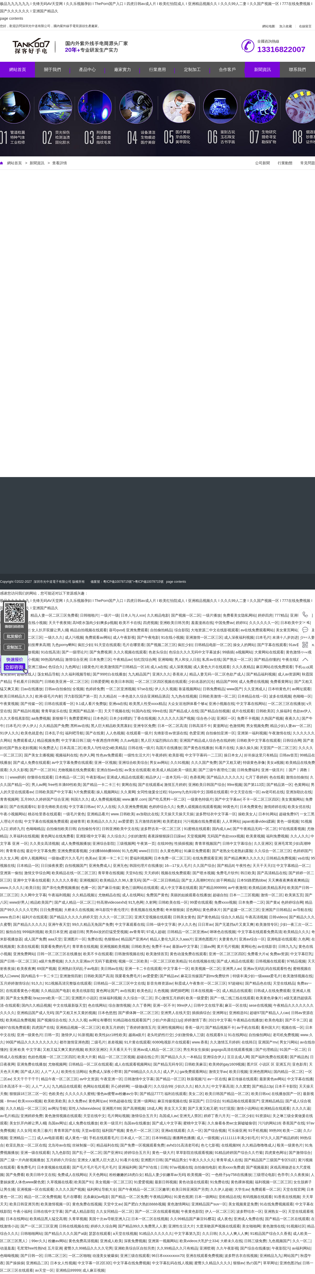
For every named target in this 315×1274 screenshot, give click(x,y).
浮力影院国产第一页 (80, 696)
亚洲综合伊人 (214, 1057)
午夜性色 (243, 865)
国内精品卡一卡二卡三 (39, 976)
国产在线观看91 (22, 807)
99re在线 (159, 711)
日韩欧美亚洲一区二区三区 (66, 681)
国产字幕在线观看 (272, 645)
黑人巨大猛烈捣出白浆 (159, 740)
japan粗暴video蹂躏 (258, 821)
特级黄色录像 (254, 762)
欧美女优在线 (299, 807)
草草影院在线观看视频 (194, 1152)
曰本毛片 (263, 637)
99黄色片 (230, 807)
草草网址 (270, 1263)
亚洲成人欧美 (111, 1241)
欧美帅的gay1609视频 (227, 1064)
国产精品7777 (151, 1094)
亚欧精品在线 (230, 1197)
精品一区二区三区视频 (116, 1057)
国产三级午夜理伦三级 (216, 770)
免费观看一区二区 (266, 1189)
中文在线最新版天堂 (69, 1005)
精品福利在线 (107, 1145)
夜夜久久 (292, 718)
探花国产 (196, 1101)
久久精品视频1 (84, 895)
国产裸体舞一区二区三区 (138, 1013)
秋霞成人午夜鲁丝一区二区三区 (200, 983)
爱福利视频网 (141, 858)
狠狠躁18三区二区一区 (28, 1094)
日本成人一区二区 (135, 1138)
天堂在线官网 (294, 1189)
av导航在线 (302, 910)
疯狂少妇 (85, 645)
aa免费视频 (41, 718)
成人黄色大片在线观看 (211, 667)
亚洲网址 (219, 1013)
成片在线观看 (243, 711)
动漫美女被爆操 (105, 1255)
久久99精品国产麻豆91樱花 (192, 1219)
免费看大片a (257, 954)
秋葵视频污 (196, 1079)
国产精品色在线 (258, 983)
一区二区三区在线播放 (286, 704)
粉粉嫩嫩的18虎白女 (126, 1175)
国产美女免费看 (19, 998)
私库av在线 (211, 659)
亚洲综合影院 (103, 843)
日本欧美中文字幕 (295, 623)
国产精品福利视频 (261, 674)
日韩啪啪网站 (31, 1233)
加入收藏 (285, 26)
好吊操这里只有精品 (260, 755)
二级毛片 (98, 1042)
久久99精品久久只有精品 (177, 1248)
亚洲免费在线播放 (31, 1064)
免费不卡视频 (248, 718)
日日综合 (213, 1101)
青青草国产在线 (67, 1130)
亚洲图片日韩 (152, 1160)
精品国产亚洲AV (134, 939)
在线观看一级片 (139, 733)
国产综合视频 (215, 1130)
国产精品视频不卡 (220, 1027)
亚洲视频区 (89, 880)
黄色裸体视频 (242, 1182)
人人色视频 (115, 733)
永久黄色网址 (171, 851)
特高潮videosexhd (111, 902)
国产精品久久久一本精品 (181, 1057)
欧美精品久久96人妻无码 (120, 880)
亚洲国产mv (268, 1042)
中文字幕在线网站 (251, 704)
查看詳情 (59, 163)
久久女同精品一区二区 (114, 1211)
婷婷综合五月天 (137, 1152)
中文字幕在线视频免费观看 (46, 821)
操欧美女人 (247, 814)
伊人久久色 (187, 924)
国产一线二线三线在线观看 (232, 998)
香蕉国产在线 (293, 1123)
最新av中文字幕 (185, 946)
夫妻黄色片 (228, 939)
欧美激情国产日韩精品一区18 (124, 667)
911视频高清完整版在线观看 (68, 983)
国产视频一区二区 (186, 615)
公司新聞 (262, 163)
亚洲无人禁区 (191, 1116)
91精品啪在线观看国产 (131, 1020)
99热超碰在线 (120, 1101)
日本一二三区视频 (244, 895)
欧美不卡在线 (130, 623)
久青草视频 (78, 1219)
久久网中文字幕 (33, 895)
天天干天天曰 (264, 865)
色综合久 (55, 667)
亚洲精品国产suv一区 (209, 1204)
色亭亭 (282, 1175)
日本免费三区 (100, 659)
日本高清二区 (71, 748)
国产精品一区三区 (170, 1079)
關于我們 (57, 70)
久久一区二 (301, 1241)
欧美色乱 (144, 991)
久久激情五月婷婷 (224, 1042)
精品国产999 (226, 681)
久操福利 (283, 711)
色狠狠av (111, 939)
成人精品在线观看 (236, 991)
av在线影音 (267, 946)
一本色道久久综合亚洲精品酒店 (143, 696)
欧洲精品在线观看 (275, 1108)
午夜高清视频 (256, 917)
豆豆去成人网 (238, 1057)
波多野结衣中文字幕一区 (216, 814)
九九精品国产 (139, 674)
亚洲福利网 (127, 1167)
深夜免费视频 (135, 1241)
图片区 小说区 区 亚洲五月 (268, 1064)
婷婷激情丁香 (195, 1020)
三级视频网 (126, 843)
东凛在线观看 (28, 946)
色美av (90, 858)
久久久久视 (78, 1020)
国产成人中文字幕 (166, 1123)
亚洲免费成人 (100, 865)
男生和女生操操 (196, 1049)
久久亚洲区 (263, 843)
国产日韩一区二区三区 (18, 961)
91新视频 (85, 1035)
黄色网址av (97, 1101)
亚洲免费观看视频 (72, 851)
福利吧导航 (74, 733)
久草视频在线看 (59, 1182)
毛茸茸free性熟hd (31, 1248)
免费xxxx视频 (225, 902)
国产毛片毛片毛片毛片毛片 (94, 1167)
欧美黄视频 (255, 836)
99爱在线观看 (201, 902)
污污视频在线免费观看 (201, 821)
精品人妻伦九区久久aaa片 (171, 939)
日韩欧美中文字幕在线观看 (259, 740)
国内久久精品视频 (36, 1005)
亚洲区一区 (226, 718)
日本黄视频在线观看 (53, 1167)
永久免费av (77, 1101)
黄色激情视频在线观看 (63, 1116)
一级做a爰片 (141, 1086)
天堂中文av (112, 1204)
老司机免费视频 (285, 1035)
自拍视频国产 (76, 865)
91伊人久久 (9, 733)
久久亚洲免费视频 (132, 807)
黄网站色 (248, 946)
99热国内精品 (52, 659)
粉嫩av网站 (57, 1241)
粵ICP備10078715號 (117, 582)
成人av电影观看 (50, 1138)
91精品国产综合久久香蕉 (270, 1233)
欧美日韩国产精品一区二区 (227, 1094)
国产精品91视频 (26, 711)
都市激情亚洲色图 (74, 1042)
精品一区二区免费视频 (42, 1197)
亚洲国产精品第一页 (85, 711)
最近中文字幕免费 (40, 851)
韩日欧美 (247, 873)
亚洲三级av (37, 667)
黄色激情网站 (178, 1204)
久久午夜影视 (227, 1248)
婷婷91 (241, 623)
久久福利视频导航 (76, 674)
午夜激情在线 (280, 733)
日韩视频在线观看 (270, 961)
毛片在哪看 (72, 1197)
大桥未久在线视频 (78, 910)
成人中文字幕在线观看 (178, 888)
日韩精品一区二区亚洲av (187, 932)
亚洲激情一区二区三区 (204, 637)
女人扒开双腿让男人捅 (50, 630)
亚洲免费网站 (24, 954)
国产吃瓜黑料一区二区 (166, 799)
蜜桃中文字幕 (194, 1123)
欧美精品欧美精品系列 (267, 888)
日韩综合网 (292, 740)
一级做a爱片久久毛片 (65, 858)
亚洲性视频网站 (170, 1027)
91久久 (37, 983)
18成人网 (154, 1108)
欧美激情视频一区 (55, 1204)
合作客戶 (232, 70)
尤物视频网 (57, 1064)
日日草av (205, 924)
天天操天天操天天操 (176, 814)
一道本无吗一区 (175, 777)
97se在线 (145, 689)
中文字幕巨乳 (301, 954)
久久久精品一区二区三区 (26, 1108)
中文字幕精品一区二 (292, 865)
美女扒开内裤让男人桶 (27, 1123)
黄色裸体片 (211, 910)
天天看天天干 (120, 1049)
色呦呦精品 (35, 829)
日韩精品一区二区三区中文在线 (119, 983)
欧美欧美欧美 (55, 1101)
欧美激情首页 (157, 954)
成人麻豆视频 (93, 1270)
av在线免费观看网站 (257, 630)
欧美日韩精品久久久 (16, 696)
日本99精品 (161, 1138)
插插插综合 (201, 1013)
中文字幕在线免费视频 (131, 1263)
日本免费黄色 (251, 807)
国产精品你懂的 (267, 659)
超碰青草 (77, 821)
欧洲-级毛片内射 (48, 696)
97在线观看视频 (292, 829)
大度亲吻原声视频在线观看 (218, 1226)
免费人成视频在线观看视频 (199, 807)
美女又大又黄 (175, 1108)
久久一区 (194, 1130)
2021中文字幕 (219, 1020)
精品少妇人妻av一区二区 (290, 726)
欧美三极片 (42, 1130)
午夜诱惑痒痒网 (105, 740)
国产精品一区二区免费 (129, 1197)
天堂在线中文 (94, 1116)
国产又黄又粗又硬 (202, 1108)
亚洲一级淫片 (272, 770)
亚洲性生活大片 (181, 1226)
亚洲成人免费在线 (248, 1219)
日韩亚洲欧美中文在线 (120, 829)
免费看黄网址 (281, 681)
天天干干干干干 (26, 1079)
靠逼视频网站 (189, 689)
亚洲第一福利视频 (252, 733)
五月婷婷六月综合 (61, 1160)
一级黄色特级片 (200, 799)
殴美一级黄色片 (290, 1145)
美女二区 (195, 1094)
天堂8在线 (133, 873)
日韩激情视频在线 (129, 954)
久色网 (303, 939)
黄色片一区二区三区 (142, 1130)
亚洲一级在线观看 (35, 1152)
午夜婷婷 (159, 755)
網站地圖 (268, 26)
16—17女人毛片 (178, 865)
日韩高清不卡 (200, 726)
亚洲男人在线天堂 (175, 1013)
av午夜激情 (237, 888)
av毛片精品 (9, 1116)
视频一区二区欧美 (133, 961)
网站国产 (291, 1255)
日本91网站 (267, 814)
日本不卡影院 (286, 1086)
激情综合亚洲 (76, 659)
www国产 (234, 689)
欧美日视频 (238, 1072)
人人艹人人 (50, 1072)
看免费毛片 (26, 1167)
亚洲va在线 (118, 704)
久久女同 (24, 1130)
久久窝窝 (242, 1086)
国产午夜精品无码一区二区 (255, 829)
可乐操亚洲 (237, 1130)
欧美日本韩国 (122, 681)
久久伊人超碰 (221, 1189)
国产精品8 (225, 865)
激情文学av (218, 1072)
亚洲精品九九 (271, 1255)
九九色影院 (61, 1152)
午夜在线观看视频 (296, 659)
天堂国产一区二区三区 (278, 748)
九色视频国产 (279, 1241)
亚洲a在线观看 (173, 1130)
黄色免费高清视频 (83, 1241)
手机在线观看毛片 (103, 1138)
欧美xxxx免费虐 (231, 1167)
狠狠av (238, 1263)
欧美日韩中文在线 (40, 1175)
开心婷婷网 (120, 1086)
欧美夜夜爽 (26, 968)
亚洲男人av (231, 968)
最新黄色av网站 (272, 1079)
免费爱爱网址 (80, 718)
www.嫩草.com (134, 799)
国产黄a (272, 902)
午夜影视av (95, 777)
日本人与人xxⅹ (133, 615)
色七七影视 (210, 1145)
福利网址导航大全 (101, 1189)
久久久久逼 (301, 1108)
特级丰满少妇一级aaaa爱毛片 (257, 976)
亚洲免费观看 (137, 630)
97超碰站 (235, 983)
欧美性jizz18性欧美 (110, 1035)
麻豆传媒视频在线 (172, 1101)
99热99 (275, 1130)
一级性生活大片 (137, 755)
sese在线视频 (260, 1005)
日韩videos (278, 917)
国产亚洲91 (112, 1152)
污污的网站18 (269, 1123)
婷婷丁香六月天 (216, 1116)
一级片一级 (110, 615)
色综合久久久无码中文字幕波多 (194, 652)
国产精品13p (262, 1086)
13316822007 (305, 614)
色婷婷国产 (302, 851)
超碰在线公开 (147, 1057)
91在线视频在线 (201, 961)
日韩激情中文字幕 (139, 1079)
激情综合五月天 (144, 1116)
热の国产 (253, 1263)
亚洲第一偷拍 (11, 873)
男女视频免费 (257, 726)
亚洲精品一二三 (22, 1138)
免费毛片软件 (227, 873)
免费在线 (94, 939)
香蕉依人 (179, 674)
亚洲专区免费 (144, 726)
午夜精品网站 (161, 1197)
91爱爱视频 (143, 1182)
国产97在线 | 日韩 (153, 1167)
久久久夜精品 (243, 667)
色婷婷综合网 (292, 902)
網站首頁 (17, 69)
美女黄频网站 (292, 799)
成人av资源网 (289, 674)
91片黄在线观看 (137, 1042)
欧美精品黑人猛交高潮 (48, 1219)
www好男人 (18, 902)
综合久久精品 (232, 917)
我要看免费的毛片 (55, 946)
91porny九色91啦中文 (186, 792)
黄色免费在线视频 (87, 1204)
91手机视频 (257, 1130)
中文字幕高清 (222, 1086)
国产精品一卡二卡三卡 (101, 784)
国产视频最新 (257, 1167)
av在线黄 (127, 991)
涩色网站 (193, 910)
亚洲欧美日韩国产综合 (206, 784)
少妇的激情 (137, 836)
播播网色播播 (183, 1138)
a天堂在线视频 (125, 1233)
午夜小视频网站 (13, 814)
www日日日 (148, 851)
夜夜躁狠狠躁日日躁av (166, 836)
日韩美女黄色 (184, 917)
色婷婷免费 (95, 689)
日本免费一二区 (251, 902)
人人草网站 (231, 821)
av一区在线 (216, 1079)
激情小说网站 (248, 1108)
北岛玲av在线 (59, 1145)
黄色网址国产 (107, 991)
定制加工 (197, 70)
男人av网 (39, 784)
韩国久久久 (80, 799)
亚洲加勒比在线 (299, 792)
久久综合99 (163, 1086)
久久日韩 (209, 1233)
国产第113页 (254, 784)
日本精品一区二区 (69, 777)
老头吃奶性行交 (160, 1035)
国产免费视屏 (101, 652)
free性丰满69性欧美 (64, 784)
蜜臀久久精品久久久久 (212, 1263)
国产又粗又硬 (230, 762)
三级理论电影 (264, 1175)
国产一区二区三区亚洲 (38, 1226)
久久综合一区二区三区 (272, 851)
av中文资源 (89, 1079)
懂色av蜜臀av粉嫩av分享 (117, 1094)
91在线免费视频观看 (276, 1204)
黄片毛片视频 (228, 946)
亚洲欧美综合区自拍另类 (134, 1248)
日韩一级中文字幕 (161, 924)
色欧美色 (56, 1094)
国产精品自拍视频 (215, 711)
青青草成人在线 (229, 1160)
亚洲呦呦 (165, 659)
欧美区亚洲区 (96, 1049)
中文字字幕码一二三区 (203, 755)
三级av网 (207, 946)
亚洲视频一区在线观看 (35, 1189)
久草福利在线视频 (24, 836)
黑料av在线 (79, 726)
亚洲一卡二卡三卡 (113, 858)
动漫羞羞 (7, 1248)
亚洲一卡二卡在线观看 (143, 968)
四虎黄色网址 (276, 1152)
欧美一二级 (292, 1130)
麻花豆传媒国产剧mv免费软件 (206, 976)
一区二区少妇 (242, 1116)
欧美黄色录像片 (269, 998)
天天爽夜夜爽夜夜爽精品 (288, 880)
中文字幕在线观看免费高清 (260, 932)
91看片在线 (224, 748)
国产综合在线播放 (255, 1248)
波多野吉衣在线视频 (241, 1255)
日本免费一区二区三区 (172, 858)
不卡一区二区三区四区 (261, 799)
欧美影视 (176, 755)
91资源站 (263, 1116)
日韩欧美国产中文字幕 (53, 792)
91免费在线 (219, 1182)
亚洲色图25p (290, 1263)
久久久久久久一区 (264, 623)
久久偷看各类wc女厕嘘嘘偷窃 (231, 1123)
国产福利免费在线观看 (269, 1057)
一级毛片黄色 (74, 814)
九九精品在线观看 (66, 1086)
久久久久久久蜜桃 (79, 1094)
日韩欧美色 (140, 946)
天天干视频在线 (117, 711)
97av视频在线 (181, 1167)
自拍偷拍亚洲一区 (220, 733)
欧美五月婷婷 (113, 1027)
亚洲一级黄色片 (30, 1035)
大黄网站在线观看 (269, 652)
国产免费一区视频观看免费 (142, 1145)
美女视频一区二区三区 (113, 1182)
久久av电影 (129, 740)
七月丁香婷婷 (256, 777)
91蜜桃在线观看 (197, 829)
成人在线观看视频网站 (132, 1064)
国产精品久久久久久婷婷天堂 (73, 917)
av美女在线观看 (137, 770)
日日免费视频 (51, 910)
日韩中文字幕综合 (237, 843)
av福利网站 (301, 1248)
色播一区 (88, 888)
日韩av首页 (288, 755)
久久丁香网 (141, 1005)
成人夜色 (224, 1219)
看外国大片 (270, 1027)
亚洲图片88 (111, 1108)
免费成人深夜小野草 (105, 1072)
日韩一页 (51, 1035)
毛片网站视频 (118, 1116)
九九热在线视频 (184, 696)
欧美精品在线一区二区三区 (74, 873)
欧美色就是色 (32, 733)
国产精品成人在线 (183, 711)
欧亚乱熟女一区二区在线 (26, 1145)
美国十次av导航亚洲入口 (109, 1219)
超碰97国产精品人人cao (269, 1013)
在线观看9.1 (216, 1035)
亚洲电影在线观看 (281, 939)
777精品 (281, 615)
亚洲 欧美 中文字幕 (25, 1049)
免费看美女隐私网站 (239, 615)
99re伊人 (184, 1005)
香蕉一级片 (194, 1027)
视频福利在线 (66, 755)
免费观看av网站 (98, 637)
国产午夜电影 (148, 637)
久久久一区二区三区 (115, 917)
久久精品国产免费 (54, 726)
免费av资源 (279, 954)
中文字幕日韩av (82, 807)
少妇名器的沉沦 (201, 681)
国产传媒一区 (31, 704)
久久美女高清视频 (44, 843)
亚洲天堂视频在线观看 (152, 917)
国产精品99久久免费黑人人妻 (142, 1226)
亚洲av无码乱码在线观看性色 (267, 968)
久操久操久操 (247, 748)
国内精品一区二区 (288, 1072)
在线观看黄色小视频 (22, 991)
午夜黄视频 (9, 704)
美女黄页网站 (287, 630)
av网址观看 (301, 689)
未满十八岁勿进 (285, 637)
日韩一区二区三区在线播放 (59, 954)
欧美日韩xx (260, 1094)
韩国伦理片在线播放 (145, 865)
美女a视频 (275, 762)
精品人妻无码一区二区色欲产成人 (216, 674)
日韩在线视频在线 (73, 1226)
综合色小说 (205, 718)
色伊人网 (87, 755)
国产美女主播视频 (39, 755)
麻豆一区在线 (236, 1005)
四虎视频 (150, 623)
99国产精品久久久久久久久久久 (32, 1042)
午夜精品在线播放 (247, 1020)
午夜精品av (122, 659)
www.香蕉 (200, 1042)
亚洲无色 (120, 865)
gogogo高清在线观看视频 (232, 1049)
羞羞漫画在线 (202, 623)
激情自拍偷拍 (297, 777)
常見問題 (307, 163)
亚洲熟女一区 (275, 1211)
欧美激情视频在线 (297, 976)
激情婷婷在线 (275, 807)
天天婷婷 (151, 873)
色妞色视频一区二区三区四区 (52, 1057)
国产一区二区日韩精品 (161, 880)
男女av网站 (159, 762)
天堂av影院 (90, 1130)
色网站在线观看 (96, 1086)
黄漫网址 (220, 726)
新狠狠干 (59, 718)
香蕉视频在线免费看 (147, 910)
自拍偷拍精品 (161, 630)
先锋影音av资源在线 (170, 733)
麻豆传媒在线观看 (242, 1079)
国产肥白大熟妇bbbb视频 (144, 1204)
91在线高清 (50, 652)
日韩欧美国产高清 (98, 976)
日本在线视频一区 (205, 991)
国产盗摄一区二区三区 (241, 910)
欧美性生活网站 (74, 1072)
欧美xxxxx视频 (30, 1101)
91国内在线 (141, 711)
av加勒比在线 (147, 814)
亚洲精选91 (238, 1013)
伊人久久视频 (166, 689)
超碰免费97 (288, 814)
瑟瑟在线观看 (100, 1233)
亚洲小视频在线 (221, 704)
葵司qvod (116, 630)
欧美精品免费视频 (20, 1020)
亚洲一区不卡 (164, 1005)
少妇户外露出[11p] (167, 1020)
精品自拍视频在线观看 (88, 630)
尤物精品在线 (109, 895)
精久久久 (202, 1086)
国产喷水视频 (203, 873)
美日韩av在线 (112, 968)
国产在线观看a (150, 784)
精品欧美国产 (41, 902)
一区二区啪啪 (80, 1255)
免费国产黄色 (157, 895)
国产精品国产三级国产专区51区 (270, 1160)
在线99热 (164, 843)
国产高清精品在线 (271, 873)
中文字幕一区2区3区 (94, 1263)
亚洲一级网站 (144, 1101)
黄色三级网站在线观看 (140, 888)
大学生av (241, 1189)
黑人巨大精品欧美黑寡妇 (111, 726)
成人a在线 (158, 667)
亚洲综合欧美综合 (133, 762)
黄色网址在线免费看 (57, 836)
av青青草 (136, 932)
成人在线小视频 (33, 623)
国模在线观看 (217, 792)
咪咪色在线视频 (222, 932)
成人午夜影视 (124, 637)
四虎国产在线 (43, 1027)
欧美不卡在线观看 (98, 954)
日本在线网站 (17, 1219)
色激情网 (236, 726)
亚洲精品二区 (37, 1263)
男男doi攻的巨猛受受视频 (107, 932)
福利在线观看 (175, 1094)
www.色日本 (10, 917)
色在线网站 (97, 1005)
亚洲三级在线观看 (135, 1255)
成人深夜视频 (180, 667)
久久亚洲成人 (255, 689)
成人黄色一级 (76, 1138)
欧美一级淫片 (111, 1123)
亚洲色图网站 (260, 1072)
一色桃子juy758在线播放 (231, 1175)
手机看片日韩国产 (28, 681)
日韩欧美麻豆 (196, 1064)
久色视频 (161, 991)
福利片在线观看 (35, 917)
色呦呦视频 (9, 1255)
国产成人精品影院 (79, 1211)
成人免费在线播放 (83, 1123)
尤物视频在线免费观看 (76, 770)
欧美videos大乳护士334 (199, 1241)
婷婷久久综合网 (103, 1226)
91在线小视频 (172, 637)
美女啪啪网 (251, 1226)
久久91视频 (179, 762)
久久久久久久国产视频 (176, 718)
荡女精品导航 (48, 674)
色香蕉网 (197, 777)
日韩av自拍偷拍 (58, 689)
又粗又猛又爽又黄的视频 (63, 1049)
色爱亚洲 (196, 733)
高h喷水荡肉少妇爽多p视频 (94, 623)
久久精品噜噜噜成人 (258, 1145)
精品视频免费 (48, 740)
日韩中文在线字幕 (208, 1005)
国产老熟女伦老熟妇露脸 (232, 851)
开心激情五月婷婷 (169, 998)
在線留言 (305, 26)
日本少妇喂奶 (120, 718)
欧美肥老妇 (172, 821)
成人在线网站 (133, 895)
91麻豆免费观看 (197, 851)
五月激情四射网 (148, 821)
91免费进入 (48, 748)
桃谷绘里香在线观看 (44, 814)
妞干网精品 (225, 880)
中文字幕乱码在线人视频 (172, 1263)
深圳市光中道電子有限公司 (52, 582)
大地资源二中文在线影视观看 (215, 630)
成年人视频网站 (33, 858)
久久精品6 (107, 696)
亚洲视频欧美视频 (114, 946)
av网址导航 (57, 1108)
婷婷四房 (265, 615)
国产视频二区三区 (161, 645)
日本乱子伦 (54, 733)
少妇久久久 (183, 1086)
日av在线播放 (31, 689)
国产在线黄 (95, 733)
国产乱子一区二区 (87, 1152)
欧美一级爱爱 (197, 998)
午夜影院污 (281, 1248)
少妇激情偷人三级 (189, 1035)
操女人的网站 (244, 645)
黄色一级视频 (288, 821)
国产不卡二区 (296, 1020)
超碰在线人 (26, 674)
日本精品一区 (28, 865)
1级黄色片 (90, 667)
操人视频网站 (107, 792)
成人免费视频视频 (105, 799)
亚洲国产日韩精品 (276, 910)
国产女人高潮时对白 (197, 880)
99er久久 (39, 1241)
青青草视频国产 (207, 843)
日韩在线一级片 (141, 748)
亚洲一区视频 (105, 762)
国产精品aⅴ (169, 976)
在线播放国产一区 (286, 1094)
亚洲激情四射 (71, 976)
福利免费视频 (277, 836)
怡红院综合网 (145, 659)
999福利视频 (32, 932)
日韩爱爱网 (100, 681)
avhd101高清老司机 (182, 1145)
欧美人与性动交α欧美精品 (104, 748)
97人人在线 (106, 807)
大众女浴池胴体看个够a (187, 704)
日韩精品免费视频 (281, 858)
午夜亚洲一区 (111, 1079)
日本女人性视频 (63, 1263)
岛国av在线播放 (137, 1123)
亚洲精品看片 (98, 814)
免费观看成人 (24, 740)
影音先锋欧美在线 (52, 807)
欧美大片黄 (86, 1057)
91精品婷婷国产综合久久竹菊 (239, 1152)
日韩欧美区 (265, 711)
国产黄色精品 (208, 917)
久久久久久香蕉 (64, 880)
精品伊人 (152, 777)
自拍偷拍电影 (205, 1167)
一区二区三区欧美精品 (168, 961)
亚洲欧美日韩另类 (174, 623)
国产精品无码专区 (168, 1064)
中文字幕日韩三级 (76, 740)
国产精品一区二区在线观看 (287, 1219)
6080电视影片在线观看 (171, 1042)
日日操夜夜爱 (52, 865)
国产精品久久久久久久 (225, 777)
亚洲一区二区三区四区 (227, 954)
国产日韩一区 (31, 1255)
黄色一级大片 (163, 1152)
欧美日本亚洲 (56, 932)
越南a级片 (136, 1035)
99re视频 (234, 784)
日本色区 (100, 718)
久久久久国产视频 (70, 1189)
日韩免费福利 (248, 770)
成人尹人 (170, 1072)
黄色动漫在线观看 (193, 1182)
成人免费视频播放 (76, 843)
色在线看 (276, 777)
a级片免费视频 (51, 961)
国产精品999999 (212, 888)
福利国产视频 (113, 1130)
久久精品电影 (158, 615)
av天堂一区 (44, 1270)
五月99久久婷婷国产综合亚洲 (44, 799)
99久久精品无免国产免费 (92, 924)
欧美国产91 (83, 1182)
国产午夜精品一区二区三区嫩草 (144, 1189)
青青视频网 (9, 799)
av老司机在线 (273, 792)
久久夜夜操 (299, 1175)
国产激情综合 (300, 1152)
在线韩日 (249, 1042)
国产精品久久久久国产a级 (65, 1233)
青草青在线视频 (111, 873)
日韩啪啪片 (89, 615)
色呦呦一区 (302, 696)
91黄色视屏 (183, 1197)
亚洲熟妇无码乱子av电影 (78, 968)
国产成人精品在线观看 (235, 961)
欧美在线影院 (83, 991)
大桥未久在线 (231, 1241)
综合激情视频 (119, 1005)
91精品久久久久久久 (155, 1233)
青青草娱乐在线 (54, 711)
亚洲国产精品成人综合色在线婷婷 (207, 740)
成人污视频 (74, 637)
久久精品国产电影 (55, 991)
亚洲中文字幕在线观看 (31, 880)
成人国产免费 (35, 939)
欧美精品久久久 (296, 932)
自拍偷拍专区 (89, 829)
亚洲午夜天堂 (59, 924)
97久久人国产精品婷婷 (279, 1138)
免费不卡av (160, 946)
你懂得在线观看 (40, 777)
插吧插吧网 (179, 991)
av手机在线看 (248, 1027)
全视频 (77, 689)
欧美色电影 (274, 1020)
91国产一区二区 (293, 1049)
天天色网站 (98, 1175)
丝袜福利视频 (110, 998)
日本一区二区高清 (172, 726)
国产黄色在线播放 (198, 748)
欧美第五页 (294, 895)
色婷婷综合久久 (162, 807)
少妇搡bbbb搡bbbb (104, 851)
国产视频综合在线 (51, 1020)
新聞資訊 (262, 69)
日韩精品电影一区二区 (213, 645)
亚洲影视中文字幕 (90, 836)
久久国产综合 (204, 865)
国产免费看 (15, 1175)
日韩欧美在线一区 (173, 902)
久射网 (150, 902)
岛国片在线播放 (168, 748)
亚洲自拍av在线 (110, 770)
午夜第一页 (146, 843)
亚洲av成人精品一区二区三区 (157, 1049)
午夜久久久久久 (201, 1160)
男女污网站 (289, 1042)
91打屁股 (227, 1108)
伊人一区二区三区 (219, 1211)
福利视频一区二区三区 (273, 1182)
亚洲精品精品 (272, 1101)
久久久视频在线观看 (129, 652)
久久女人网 (9, 858)
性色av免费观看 (109, 755)
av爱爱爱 (125, 821)
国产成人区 (29, 1072)
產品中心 (92, 70)
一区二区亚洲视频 (120, 689)
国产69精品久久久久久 (142, 1072)
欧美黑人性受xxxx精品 (147, 704)
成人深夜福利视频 (239, 637)
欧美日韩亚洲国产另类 (190, 1189)
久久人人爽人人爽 (233, 1233)
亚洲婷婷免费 (31, 1116)
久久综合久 (116, 836)
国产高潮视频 (134, 1108)
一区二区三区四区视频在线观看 (160, 681)
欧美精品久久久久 (101, 821)
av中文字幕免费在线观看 (72, 762)
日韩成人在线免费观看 (272, 991)
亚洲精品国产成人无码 (35, 1013)
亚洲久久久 (161, 674)
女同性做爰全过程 (151, 792)
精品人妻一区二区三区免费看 (54, 615)
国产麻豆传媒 (109, 888)
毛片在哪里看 (133, 645)
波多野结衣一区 (249, 1211)
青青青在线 (15, 851)
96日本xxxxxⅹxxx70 (167, 1255)
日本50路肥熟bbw (251, 880)
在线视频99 (230, 1145)
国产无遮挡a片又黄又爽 (234, 924)
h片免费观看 (84, 792)
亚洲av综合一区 (252, 939)
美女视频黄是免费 (243, 1204)
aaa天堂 (54, 939)
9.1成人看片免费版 (91, 704)
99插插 (228, 652)
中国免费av (224, 623)
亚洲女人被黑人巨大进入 (97, 1160)
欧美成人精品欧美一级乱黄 (174, 770)
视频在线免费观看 (175, 873)
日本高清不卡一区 (14, 1086)
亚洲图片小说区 (84, 998)
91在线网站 (237, 1035)
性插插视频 (183, 843)
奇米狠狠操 (174, 910)
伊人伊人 (29, 726)
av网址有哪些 (100, 1020)
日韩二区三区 (55, 1255)
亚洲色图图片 (206, 939)
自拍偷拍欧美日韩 (61, 829)
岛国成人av (168, 1116)
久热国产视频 (272, 718)
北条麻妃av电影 (96, 1197)
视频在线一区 (292, 1027)
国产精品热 (299, 1057)
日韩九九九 (287, 946)
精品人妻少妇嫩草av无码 (165, 1175)
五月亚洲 (55, 1248)
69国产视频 (46, 968)
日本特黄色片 (279, 689)
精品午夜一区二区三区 (59, 1079)
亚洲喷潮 (207, 1248)
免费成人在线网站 (72, 1175)
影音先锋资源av (160, 983)
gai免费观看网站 (193, 1072)
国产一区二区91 (43, 770)
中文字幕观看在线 (129, 924)
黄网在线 (129, 784)
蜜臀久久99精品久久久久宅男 (88, 1248)
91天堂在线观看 (107, 645)
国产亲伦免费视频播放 (60, 888)
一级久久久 (53, 637)
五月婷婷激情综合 (14, 983)
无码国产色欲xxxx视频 (225, 836)
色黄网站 (301, 784)
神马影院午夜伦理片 (111, 910)
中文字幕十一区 (176, 968)
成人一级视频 (208, 1138)
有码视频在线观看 (257, 1197)
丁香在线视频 (145, 718)
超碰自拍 (220, 895)
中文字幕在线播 (300, 1079)
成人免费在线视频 (253, 681)
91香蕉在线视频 (287, 1197)
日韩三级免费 (255, 1241)
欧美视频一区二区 (205, 968)
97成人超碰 (155, 932)
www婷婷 (17, 777)
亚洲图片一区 (75, 939)
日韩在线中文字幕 (48, 1211)
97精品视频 (296, 961)
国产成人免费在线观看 (31, 762)
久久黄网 (127, 792)
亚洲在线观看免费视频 (204, 1255)
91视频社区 (295, 1226)
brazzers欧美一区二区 (51, 998)
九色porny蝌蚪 (64, 645)
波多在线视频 (280, 696)
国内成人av (221, 829)
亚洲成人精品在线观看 (125, 777)
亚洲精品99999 (68, 1270)
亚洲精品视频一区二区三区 (78, 1027)
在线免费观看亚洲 (207, 858)
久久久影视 (18, 770)
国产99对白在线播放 (109, 674)
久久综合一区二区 (138, 998)
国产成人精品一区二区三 (74, 902)
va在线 (303, 858)
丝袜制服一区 (83, 1145)
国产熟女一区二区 (237, 659)
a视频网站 (244, 652)
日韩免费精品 (214, 689)
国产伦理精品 (266, 1049)
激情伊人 (68, 1035)
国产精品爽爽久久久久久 (244, 858)
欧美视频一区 (198, 1175)
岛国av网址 (57, 1123)
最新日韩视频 (166, 1182)
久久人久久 (299, 836)
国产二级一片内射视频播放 (22, 1160)
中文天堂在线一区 (245, 792)
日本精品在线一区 (252, 696)
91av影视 (296, 645)
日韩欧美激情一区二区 (217, 696)
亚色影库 (299, 1064)
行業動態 (285, 163)
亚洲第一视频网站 (162, 1241)
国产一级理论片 (74, 652)
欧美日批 (32, 888)
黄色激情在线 (273, 1226)
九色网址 (72, 667)
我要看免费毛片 (128, 976)
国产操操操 (15, 1263)
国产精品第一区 (279, 784)
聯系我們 (297, 69)
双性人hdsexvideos (84, 1108)
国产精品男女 (176, 1160)
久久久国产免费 (204, 762)
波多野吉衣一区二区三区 (161, 829)
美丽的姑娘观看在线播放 (190, 895)
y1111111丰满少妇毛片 (239, 1138)
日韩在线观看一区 (59, 704)
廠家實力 (127, 70)
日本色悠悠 (107, 1013)
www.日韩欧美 (122, 814)
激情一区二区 (272, 895)
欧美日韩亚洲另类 (24, 1204)
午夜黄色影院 (192, 1211)
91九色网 (129, 851)
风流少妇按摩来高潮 (33, 645)
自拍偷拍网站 (260, 1035)
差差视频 (115, 1042)
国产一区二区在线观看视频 (157, 1211)
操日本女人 (233, 755)
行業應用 (162, 70)
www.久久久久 (11, 888)
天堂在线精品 (284, 983)
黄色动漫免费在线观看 (188, 954)
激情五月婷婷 (175, 784)
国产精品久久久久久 (29, 924)
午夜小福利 (22, 1211)
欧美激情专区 (267, 924)
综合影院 (181, 630)
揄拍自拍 (13, 932)
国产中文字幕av (228, 799)
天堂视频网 (196, 836)
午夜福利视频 (59, 895)
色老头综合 (158, 652)
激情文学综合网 (37, 873)
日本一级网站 (206, 1197)
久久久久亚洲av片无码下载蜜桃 (91, 961)
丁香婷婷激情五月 (140, 1027)
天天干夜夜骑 (60, 623)
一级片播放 (211, 615)
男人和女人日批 (187, 659)
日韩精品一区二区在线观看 (91, 1064)
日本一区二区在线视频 (149, 1219)
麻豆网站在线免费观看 (274, 667)
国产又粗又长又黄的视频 (75, 1013)
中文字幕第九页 (187, 1233)
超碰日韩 (76, 932)
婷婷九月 (16, 829)
